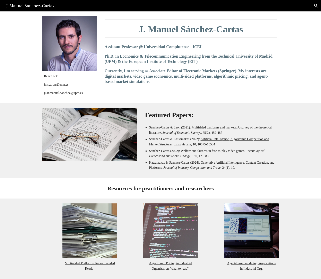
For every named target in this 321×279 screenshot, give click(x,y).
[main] (69, 84)
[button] (316, 6)
